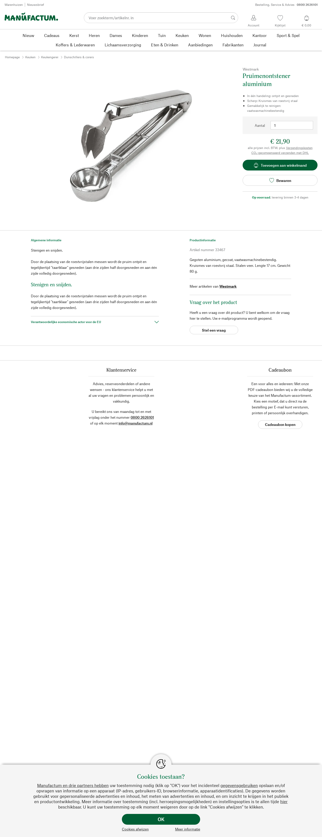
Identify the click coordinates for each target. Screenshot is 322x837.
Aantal (260, 125)
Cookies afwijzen (135, 829)
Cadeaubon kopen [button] (280, 424)
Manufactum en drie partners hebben (73, 785)
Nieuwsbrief (35, 4)
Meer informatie (187, 829)
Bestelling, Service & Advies (286, 5)
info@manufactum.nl (136, 423)
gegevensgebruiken (239, 785)
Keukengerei (49, 57)
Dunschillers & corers (79, 57)
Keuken (30, 57)
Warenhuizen (13, 4)
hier (284, 801)
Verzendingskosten (299, 148)
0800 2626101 (142, 417)
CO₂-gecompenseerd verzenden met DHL (280, 153)
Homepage (12, 57)
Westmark (228, 286)
